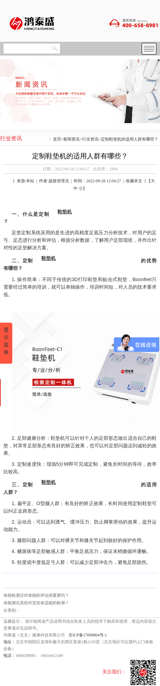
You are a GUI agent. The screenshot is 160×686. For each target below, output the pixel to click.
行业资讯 (90, 139)
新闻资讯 (71, 139)
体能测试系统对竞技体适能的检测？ (36, 603)
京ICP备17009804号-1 (87, 635)
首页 (57, 139)
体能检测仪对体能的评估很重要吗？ (36, 595)
